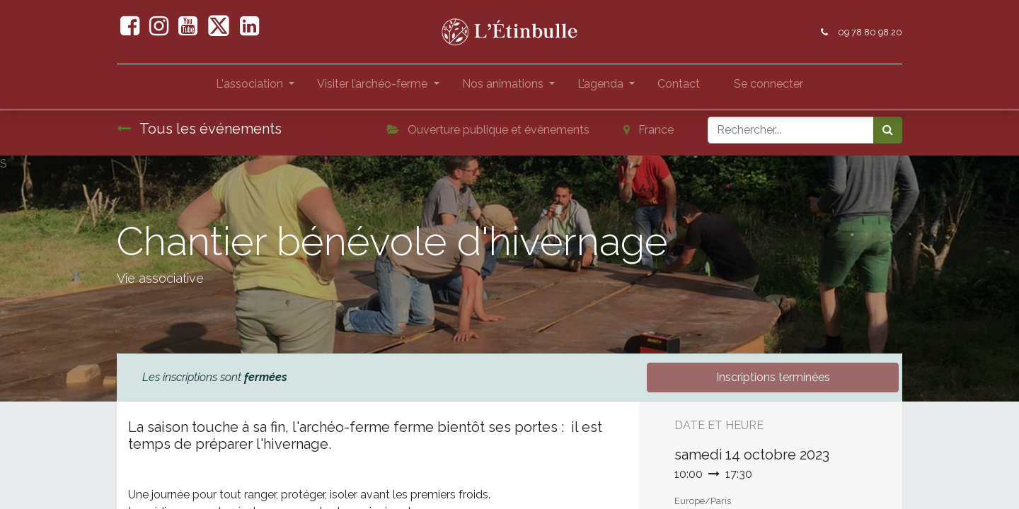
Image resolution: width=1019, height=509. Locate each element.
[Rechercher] (887, 130)
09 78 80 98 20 (870, 32)
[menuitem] (678, 87)
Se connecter (768, 83)
